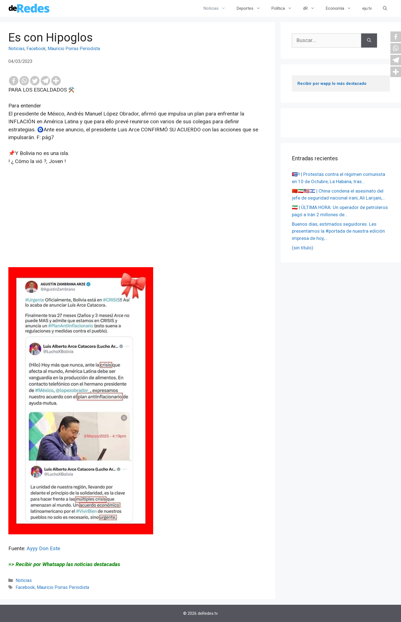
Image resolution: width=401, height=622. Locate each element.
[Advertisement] (137, 228)
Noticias (217, 8)
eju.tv (367, 8)
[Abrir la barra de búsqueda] (385, 8)
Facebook (36, 48)
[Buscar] (369, 40)
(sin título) (302, 247)
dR (311, 8)
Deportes (251, 8)
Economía (341, 8)
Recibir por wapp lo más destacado (331, 83)
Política (284, 8)
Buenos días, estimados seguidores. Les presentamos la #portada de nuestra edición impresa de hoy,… (338, 231)
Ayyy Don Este (43, 548)
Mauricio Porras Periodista (74, 48)
